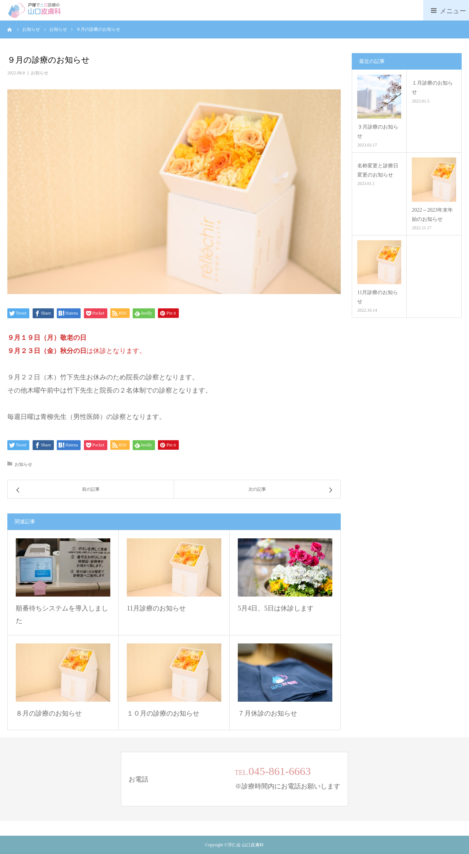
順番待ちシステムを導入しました (62, 614)
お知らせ (39, 72)
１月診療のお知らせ (432, 87)
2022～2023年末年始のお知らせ (432, 214)
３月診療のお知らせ (377, 131)
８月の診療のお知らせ (49, 713)
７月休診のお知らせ (267, 713)
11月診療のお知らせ (156, 608)
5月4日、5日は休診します (276, 608)
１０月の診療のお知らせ (163, 713)
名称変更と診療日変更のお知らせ (377, 170)
